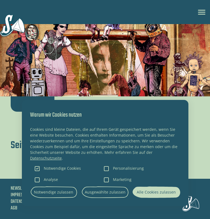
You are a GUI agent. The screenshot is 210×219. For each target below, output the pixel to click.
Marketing (122, 179)
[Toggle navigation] (201, 12)
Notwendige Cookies (62, 168)
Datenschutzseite (46, 158)
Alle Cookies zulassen (156, 192)
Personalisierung (128, 168)
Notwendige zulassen (53, 192)
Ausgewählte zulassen (105, 192)
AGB (14, 208)
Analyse (51, 179)
